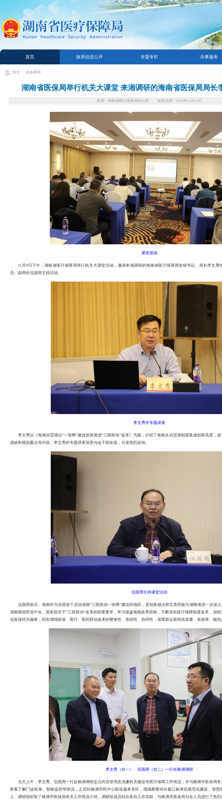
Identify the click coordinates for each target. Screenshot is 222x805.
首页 (16, 72)
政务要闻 (33, 72)
